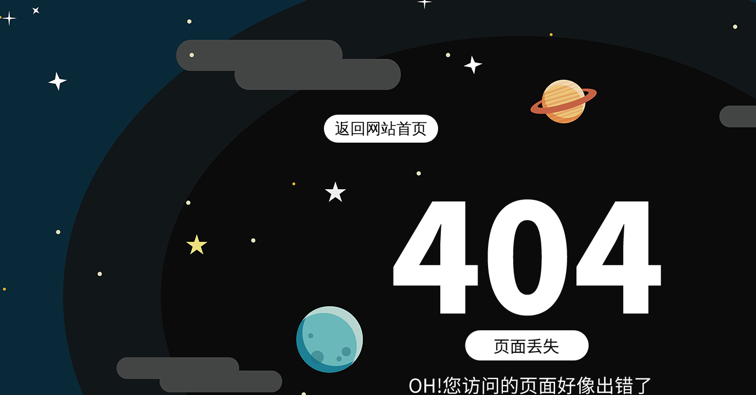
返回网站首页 (381, 128)
